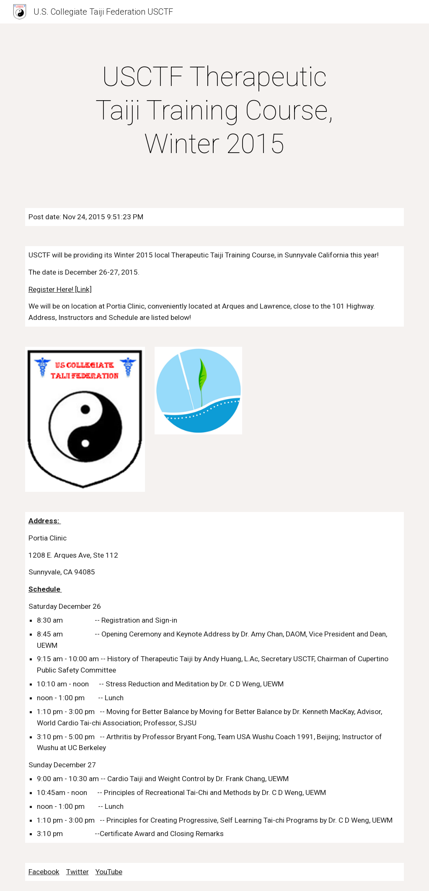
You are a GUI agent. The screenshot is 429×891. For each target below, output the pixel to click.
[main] (214, 110)
